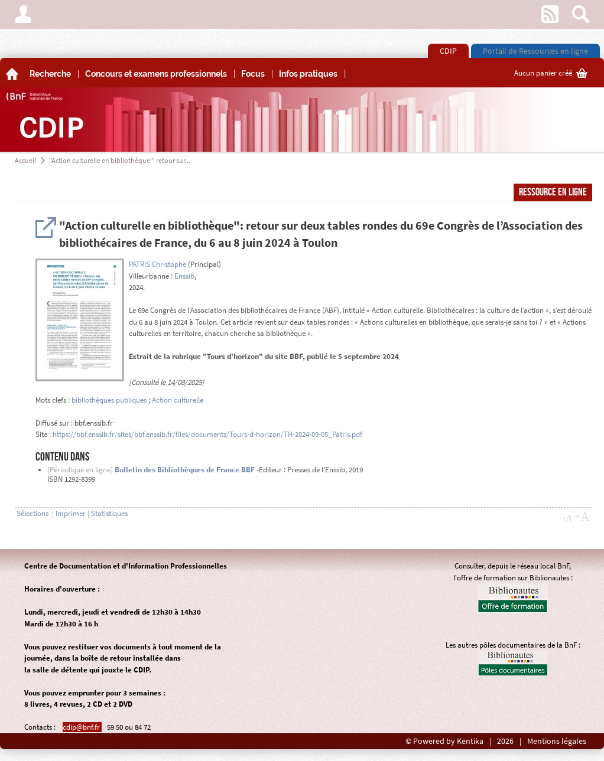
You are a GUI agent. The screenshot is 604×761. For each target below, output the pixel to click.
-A (567, 517)
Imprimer (71, 513)
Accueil (25, 160)
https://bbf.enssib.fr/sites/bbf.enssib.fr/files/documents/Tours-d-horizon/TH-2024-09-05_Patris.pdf (207, 434)
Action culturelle (177, 400)
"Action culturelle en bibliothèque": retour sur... (119, 160)
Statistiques (109, 513)
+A (581, 516)
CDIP (448, 50)
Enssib (184, 276)
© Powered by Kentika (444, 741)
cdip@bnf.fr (82, 727)
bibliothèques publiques (109, 400)
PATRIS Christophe (157, 264)
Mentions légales (556, 741)
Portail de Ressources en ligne (535, 50)
